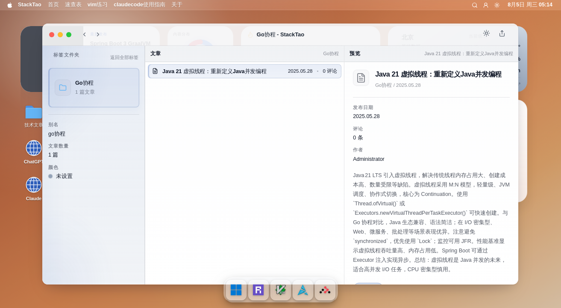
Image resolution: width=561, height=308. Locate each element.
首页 (53, 5)
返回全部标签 (124, 57)
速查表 (73, 5)
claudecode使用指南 (139, 5)
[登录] (486, 5)
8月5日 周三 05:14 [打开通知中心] (530, 5)
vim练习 (98, 5)
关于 (176, 5)
